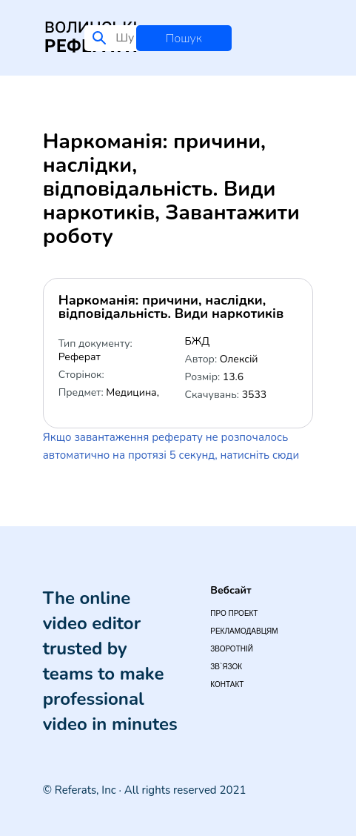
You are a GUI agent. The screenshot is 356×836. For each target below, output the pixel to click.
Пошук (184, 38)
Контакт (227, 684)
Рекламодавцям (244, 631)
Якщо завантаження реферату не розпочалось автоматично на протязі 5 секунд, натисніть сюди (171, 446)
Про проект (234, 613)
